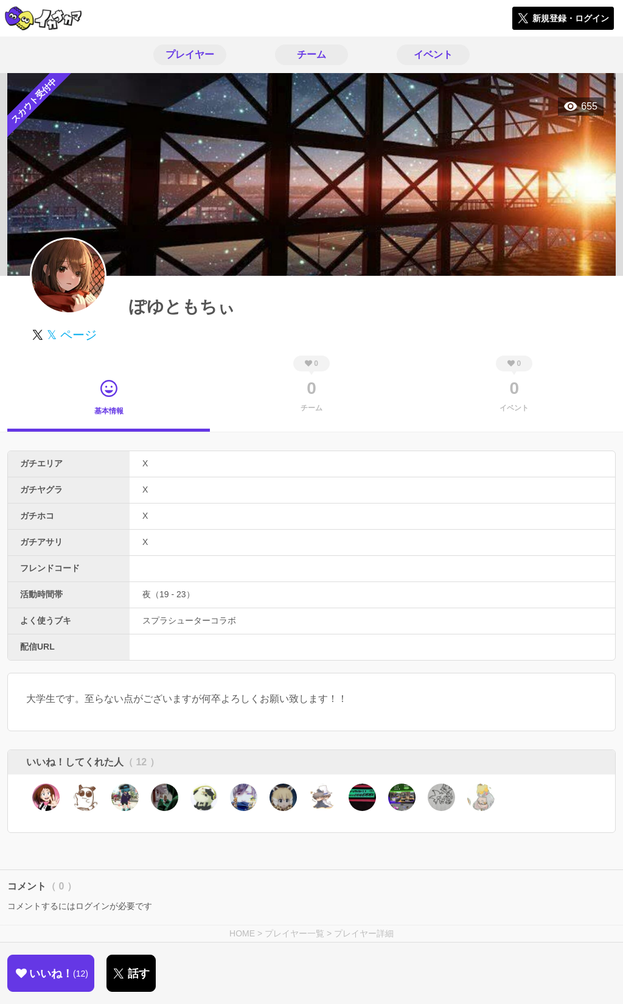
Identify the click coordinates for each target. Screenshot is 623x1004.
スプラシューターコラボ (189, 620)
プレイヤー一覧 (294, 933)
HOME (242, 933)
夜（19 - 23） (168, 594)
